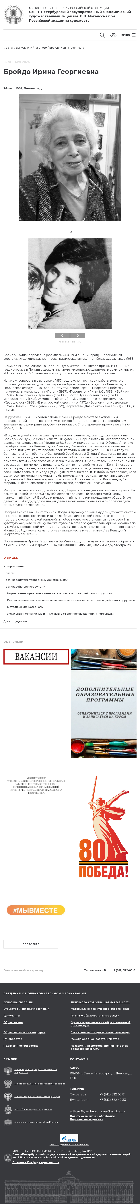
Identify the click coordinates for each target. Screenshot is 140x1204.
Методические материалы (25, 607)
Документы (11, 1015)
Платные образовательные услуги (95, 1015)
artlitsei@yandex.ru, (84, 1111)
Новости (9, 573)
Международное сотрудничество (95, 1039)
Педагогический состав (20, 1045)
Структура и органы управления (26, 1008)
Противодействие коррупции (24, 586)
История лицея (13, 566)
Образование (13, 1022)
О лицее (10, 557)
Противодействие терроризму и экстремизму (35, 580)
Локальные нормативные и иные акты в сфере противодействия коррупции (60, 613)
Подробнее (30, 944)
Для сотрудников (15, 621)
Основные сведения (18, 1002)
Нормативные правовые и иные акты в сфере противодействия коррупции (59, 593)
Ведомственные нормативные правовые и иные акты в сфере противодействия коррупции (71, 600)
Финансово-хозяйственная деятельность (100, 1002)
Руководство (12, 1039)
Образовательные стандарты (24, 1032)
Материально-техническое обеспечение (100, 1008)
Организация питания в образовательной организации (101, 1024)
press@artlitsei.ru (112, 1111)
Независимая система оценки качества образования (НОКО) (99, 1047)
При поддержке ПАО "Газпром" (69, 1144)
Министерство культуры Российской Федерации (69, 8)
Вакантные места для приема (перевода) (100, 1032)
